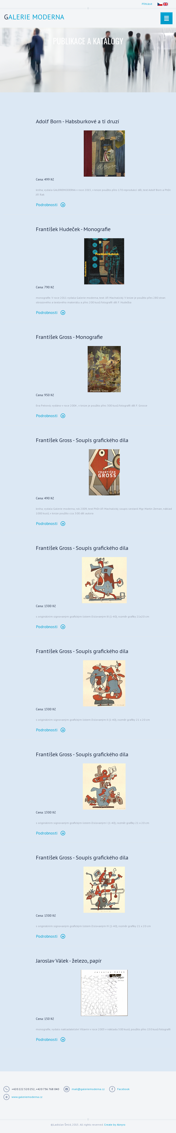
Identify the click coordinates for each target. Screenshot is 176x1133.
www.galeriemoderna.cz (27, 1097)
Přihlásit (147, 4)
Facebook (123, 1089)
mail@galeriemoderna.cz (88, 1089)
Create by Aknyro (114, 1124)
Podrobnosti (50, 204)
